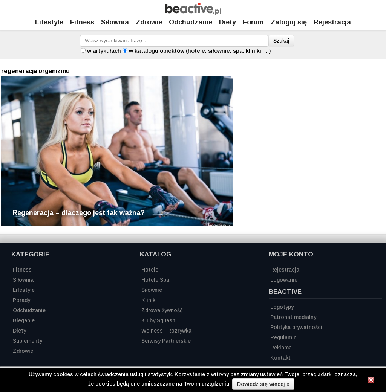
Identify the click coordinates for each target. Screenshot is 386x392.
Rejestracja (284, 270)
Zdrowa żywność (161, 310)
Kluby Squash (158, 320)
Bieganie (24, 320)
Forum (253, 22)
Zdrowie (149, 22)
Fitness (82, 22)
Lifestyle (49, 22)
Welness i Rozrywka (166, 331)
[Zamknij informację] (370, 381)
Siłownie (151, 290)
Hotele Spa (155, 280)
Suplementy (27, 341)
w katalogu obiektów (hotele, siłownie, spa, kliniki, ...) (200, 50)
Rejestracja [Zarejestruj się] (332, 22)
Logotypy (282, 307)
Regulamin (283, 337)
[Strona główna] (193, 12)
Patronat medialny (293, 317)
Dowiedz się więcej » (263, 384)
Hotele (149, 270)
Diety (227, 22)
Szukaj (281, 41)
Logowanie (283, 280)
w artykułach (104, 50)
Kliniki (149, 300)
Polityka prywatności (296, 327)
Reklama (281, 348)
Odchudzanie (190, 22)
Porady (21, 300)
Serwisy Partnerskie (166, 341)
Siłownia (115, 22)
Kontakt (280, 358)
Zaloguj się (289, 22)
